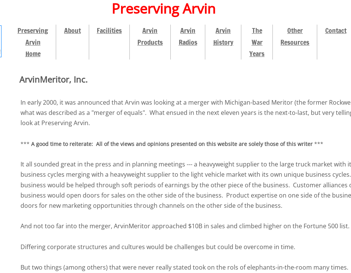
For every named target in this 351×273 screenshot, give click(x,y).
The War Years (256, 41)
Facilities (109, 30)
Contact (335, 30)
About (72, 30)
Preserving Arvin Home (32, 41)
